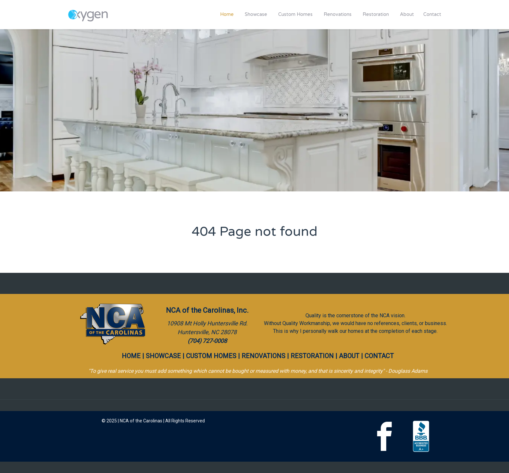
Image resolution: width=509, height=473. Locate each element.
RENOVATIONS (263, 356)
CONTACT (379, 356)
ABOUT (349, 356)
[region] (254, 110)
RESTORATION (312, 356)
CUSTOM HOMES (211, 356)
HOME (131, 356)
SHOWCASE (163, 356)
